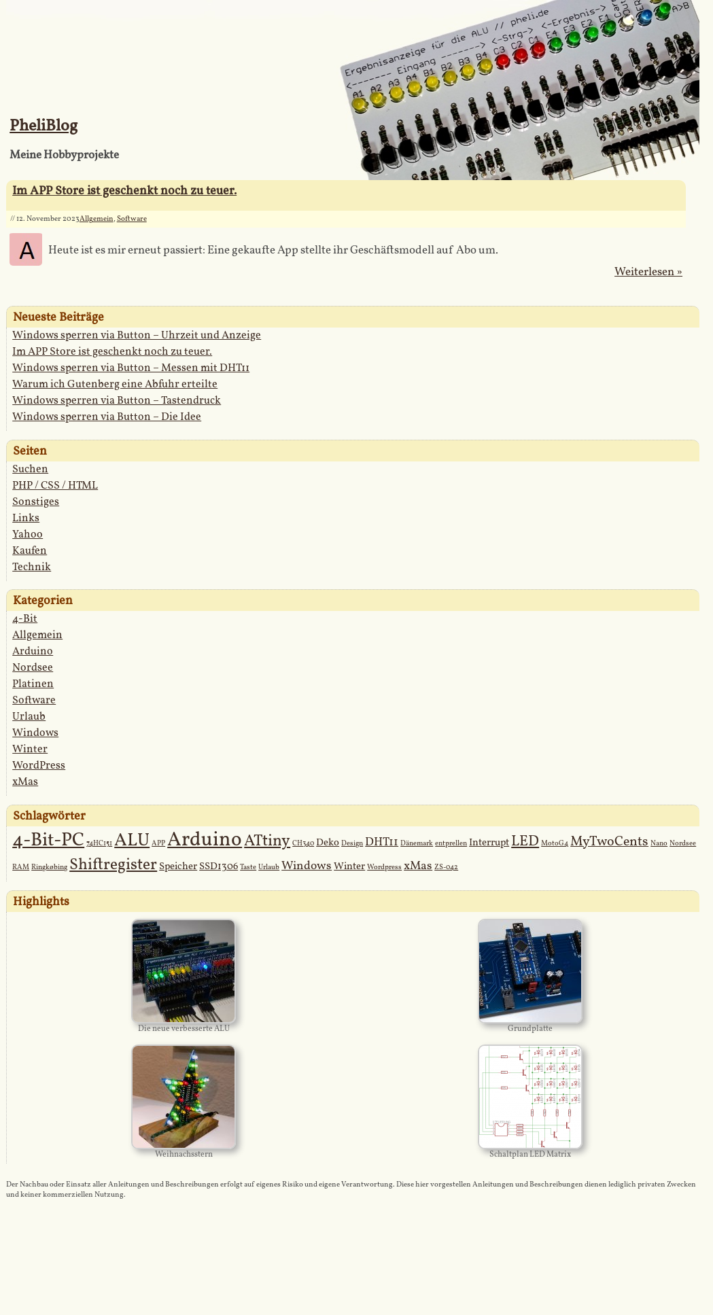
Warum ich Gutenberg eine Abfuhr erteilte (115, 384)
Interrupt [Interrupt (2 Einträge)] (489, 843)
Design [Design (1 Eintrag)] (352, 844)
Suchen (30, 469)
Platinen (33, 684)
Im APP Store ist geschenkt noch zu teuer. (124, 191)
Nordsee (32, 668)
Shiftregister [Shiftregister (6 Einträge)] (113, 865)
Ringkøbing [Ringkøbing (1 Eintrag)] (49, 867)
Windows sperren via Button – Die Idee (106, 417)
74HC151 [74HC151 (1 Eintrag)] (99, 844)
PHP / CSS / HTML (55, 485)
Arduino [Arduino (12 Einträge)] (204, 840)
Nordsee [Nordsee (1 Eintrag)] (682, 844)
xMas (25, 782)
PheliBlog (43, 126)
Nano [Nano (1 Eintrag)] (658, 844)
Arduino (32, 651)
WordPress (38, 765)
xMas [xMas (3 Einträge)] (418, 866)
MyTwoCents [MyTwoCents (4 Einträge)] (609, 842)
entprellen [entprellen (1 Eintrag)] (451, 844)
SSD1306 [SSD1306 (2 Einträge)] (218, 867)
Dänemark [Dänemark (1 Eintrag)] (416, 844)
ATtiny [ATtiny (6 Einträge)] (267, 841)
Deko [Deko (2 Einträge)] (327, 843)
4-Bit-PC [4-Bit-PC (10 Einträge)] (48, 841)
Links (25, 518)
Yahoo (27, 534)
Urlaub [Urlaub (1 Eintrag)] (268, 867)
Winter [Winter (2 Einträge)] (349, 867)
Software (132, 219)
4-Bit (24, 619)
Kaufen (29, 551)
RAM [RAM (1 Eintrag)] (20, 867)
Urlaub (29, 716)
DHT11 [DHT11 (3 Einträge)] (381, 842)
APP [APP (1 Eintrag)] (158, 844)
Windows (35, 733)
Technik (31, 567)
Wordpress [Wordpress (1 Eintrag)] (384, 867)
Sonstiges (35, 502)
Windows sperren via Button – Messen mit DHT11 (130, 368)
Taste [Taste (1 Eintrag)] (248, 867)
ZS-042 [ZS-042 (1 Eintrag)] (446, 867)
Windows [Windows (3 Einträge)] (306, 866)
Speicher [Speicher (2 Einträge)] (178, 867)
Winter (30, 749)
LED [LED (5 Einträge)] (525, 841)
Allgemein (97, 219)
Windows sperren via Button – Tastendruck (116, 400)
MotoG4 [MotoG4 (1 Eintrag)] (554, 844)
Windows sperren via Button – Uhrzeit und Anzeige (136, 335)
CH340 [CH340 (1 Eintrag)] (303, 844)
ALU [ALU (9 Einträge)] (132, 841)
